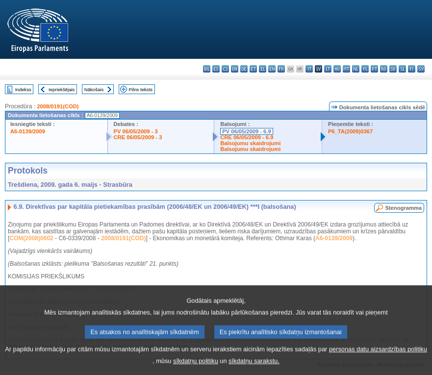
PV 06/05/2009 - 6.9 (246, 131)
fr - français (281, 69)
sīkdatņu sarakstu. (254, 368)
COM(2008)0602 (31, 238)
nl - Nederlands (355, 69)
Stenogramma (403, 208)
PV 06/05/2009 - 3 (136, 131)
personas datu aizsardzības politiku (378, 356)
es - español (216, 69)
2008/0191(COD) (57, 106)
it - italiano (309, 69)
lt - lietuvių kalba (327, 69)
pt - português (374, 69)
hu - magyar (337, 69)
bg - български (206, 69)
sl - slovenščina (402, 69)
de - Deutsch (244, 69)
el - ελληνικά (262, 69)
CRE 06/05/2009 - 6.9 (246, 137)
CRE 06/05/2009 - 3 (138, 137)
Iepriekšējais (62, 89)
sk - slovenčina (393, 69)
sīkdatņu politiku (195, 368)
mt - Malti (346, 69)
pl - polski (365, 69)
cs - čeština (225, 69)
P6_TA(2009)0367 (350, 131)
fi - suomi (411, 69)
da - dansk (234, 69)
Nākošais (93, 89)
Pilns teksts (141, 89)
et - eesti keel (253, 69)
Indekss (23, 89)
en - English (272, 69)
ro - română (383, 69)
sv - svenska (421, 69)
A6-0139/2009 (27, 131)
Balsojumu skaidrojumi (250, 143)
